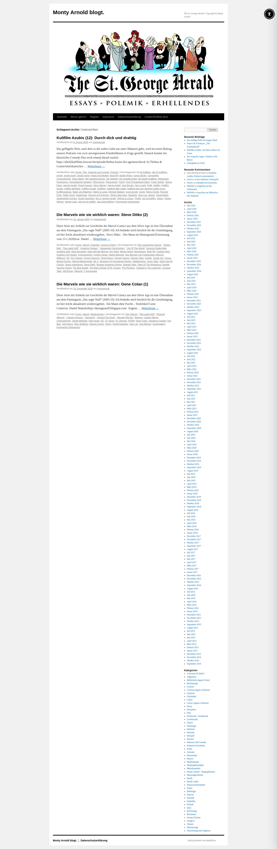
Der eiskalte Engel (128, 179)
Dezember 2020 (194, 418)
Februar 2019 (193, 490)
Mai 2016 (191, 598)
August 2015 (192, 627)
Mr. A (95, 261)
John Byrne (67, 324)
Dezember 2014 (194, 654)
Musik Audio (192, 781)
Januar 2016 (192, 611)
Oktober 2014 (193, 660)
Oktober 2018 (193, 503)
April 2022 (191, 366)
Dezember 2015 (194, 614)
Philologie (191, 791)
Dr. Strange (121, 321)
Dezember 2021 (194, 379)
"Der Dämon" (131, 314)
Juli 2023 (191, 317)
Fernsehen (191, 709)
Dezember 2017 (194, 536)
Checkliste (191, 696)
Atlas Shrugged (78, 251)
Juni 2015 (191, 634)
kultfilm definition (72, 188)
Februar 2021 (193, 412)
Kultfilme (101, 188)
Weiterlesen (96, 166)
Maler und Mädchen (82, 192)
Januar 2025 (192, 258)
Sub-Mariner (145, 324)
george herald (70, 185)
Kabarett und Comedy (98, 172)
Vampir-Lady (71, 202)
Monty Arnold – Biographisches (201, 771)
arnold (60, 175)
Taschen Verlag (64, 268)
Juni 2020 (191, 438)
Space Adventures (74, 264)
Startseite (62, 116)
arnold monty (83, 175)
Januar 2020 (192, 454)
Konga (168, 258)
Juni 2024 (191, 281)
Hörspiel (190, 735)
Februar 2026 (193, 215)
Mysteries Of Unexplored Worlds (115, 261)
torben (160, 198)
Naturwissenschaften (196, 785)
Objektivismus (139, 261)
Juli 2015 (191, 631)
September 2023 (194, 310)
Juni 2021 (191, 398)
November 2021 (194, 382)
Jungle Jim (158, 258)
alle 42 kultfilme (159, 172)
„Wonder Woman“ (125, 317)
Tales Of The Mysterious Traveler (153, 264)
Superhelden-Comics (67, 198)
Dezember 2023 (194, 300)
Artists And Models (100, 175)
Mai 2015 (191, 637)
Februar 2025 (193, 254)
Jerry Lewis (140, 185)
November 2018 (194, 500)
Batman (138, 317)
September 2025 (194, 232)
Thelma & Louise (125, 198)
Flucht (122, 182)
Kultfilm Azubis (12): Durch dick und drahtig (96, 138)
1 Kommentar (90, 271)
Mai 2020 (191, 441)
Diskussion (163, 179)
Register (94, 116)
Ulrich (189, 182)
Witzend (78, 271)
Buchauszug (192, 683)
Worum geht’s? (78, 116)
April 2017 (191, 562)
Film (85, 172)
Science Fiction (108, 245)
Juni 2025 (191, 241)
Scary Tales (152, 261)
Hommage (191, 726)
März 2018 (191, 526)
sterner (151, 195)
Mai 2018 (191, 519)
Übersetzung (192, 827)
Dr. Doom (110, 321)
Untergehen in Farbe (196, 163)
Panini (108, 324)
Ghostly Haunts (122, 258)
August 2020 (192, 431)
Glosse (190, 722)
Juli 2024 (191, 277)
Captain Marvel (151, 317)
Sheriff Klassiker (120, 324)
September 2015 (194, 624)
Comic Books (139, 175)
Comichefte (153, 175)
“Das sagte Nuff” (71, 248)
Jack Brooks (128, 185)
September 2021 (194, 389)
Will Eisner (68, 271)
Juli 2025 (191, 238)
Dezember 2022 (194, 340)
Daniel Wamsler (116, 255)
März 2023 (191, 330)
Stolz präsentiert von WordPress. (202, 840)
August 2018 (192, 510)
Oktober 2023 (193, 307)
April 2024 (191, 287)
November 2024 (194, 264)
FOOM (131, 321)
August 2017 (192, 549)
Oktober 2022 (193, 346)
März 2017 (191, 565)
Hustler (148, 258)
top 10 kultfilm (149, 198)
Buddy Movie (126, 175)
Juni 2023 (191, 320)
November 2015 (194, 618)
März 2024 (191, 290)
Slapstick (132, 195)
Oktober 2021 (193, 385)
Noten (189, 788)
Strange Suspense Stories (109, 264)
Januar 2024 (192, 297)
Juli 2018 (191, 513)
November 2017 (194, 539)
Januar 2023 (192, 336)
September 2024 (194, 271)
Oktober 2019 (193, 464)
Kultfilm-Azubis (89, 188)
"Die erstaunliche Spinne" (149, 245)
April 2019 (191, 483)
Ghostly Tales (137, 258)
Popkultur (95, 245)
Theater (190, 824)
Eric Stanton (77, 258)
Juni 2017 (191, 555)
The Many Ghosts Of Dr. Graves (105, 268)
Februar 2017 (193, 569)
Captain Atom (163, 251)
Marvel (86, 245)
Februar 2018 (193, 529)
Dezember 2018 (194, 497)
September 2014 (194, 663)
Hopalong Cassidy (157, 321)
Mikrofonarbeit (193, 768)
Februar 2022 (193, 372)
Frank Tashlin (157, 182)
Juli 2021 (191, 395)
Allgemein (191, 677)
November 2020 (194, 421)
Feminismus (62, 182)
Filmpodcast (111, 182)
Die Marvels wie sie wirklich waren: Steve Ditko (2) (102, 215)
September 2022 (194, 349)
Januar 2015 (192, 650)
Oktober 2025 (193, 228)
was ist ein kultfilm (87, 202)
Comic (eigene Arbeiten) (198, 703)
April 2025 (191, 248)
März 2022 (191, 369)
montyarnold (99, 142)
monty (142, 192)
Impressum (108, 116)
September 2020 (194, 428)
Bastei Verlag (126, 251)
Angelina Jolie (63, 251)
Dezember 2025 (194, 222)
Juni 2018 (191, 516)
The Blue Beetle (80, 268)
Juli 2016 (191, 591)
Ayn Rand (114, 251)
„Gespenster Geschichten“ (112, 248)
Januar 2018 (192, 533)
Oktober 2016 (193, 582)
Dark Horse (94, 321)
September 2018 (194, 506)
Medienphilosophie (195, 765)
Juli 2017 (191, 552)
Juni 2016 (191, 595)
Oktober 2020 (193, 425)
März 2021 (191, 408)
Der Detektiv (112, 179)
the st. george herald (106, 198)
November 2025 (194, 225)
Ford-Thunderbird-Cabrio (138, 182)
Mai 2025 (191, 245)
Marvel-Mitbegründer (82, 261)
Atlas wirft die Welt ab (97, 251)
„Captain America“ (74, 317)
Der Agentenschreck (95, 179)
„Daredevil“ (90, 317)
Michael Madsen (117, 192)
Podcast (114, 172)
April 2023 (191, 326)
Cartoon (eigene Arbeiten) (198, 690)
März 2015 (191, 644)
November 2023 (194, 304)
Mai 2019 (191, 480)
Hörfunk (190, 732)
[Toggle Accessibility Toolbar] (269, 14)
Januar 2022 (192, 376)
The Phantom (128, 268)
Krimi (189, 749)
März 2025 (191, 251)
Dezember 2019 (194, 457)
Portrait (190, 804)
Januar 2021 (192, 415)
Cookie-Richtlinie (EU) (156, 116)
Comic (78, 172)
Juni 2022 (191, 359)
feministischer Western (81, 182)
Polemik (190, 798)
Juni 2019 (191, 477)
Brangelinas (140, 251)
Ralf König (192, 811)
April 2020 (191, 444)
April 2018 (191, 523)
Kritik (149, 185)
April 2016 (191, 601)
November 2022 (194, 343)
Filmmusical (98, 182)
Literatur (191, 752)
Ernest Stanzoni (92, 258)
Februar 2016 (193, 608)
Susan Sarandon (86, 198)
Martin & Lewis (100, 192)
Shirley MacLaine (118, 195)
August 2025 (192, 235)
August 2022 (192, 353)
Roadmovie (81, 195)
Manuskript (192, 755)
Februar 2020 (193, 451)
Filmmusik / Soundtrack (197, 716)
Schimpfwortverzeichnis (206, 182)
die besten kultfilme (147, 179)
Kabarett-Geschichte (196, 745)
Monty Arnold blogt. (78, 12)
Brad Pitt (114, 175)
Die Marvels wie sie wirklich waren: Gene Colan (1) (102, 284)
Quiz (189, 807)
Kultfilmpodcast (64, 192)
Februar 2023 (193, 333)
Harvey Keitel (114, 185)
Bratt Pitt (151, 251)
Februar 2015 (193, 647)
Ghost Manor (107, 258)
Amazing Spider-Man (156, 248)
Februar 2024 (193, 294)
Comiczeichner (64, 179)
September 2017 (194, 546)
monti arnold (132, 192)
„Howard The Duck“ (105, 317)
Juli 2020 (191, 434)
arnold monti (70, 175)
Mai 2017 (191, 559)
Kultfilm (156, 185)
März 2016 (191, 605)
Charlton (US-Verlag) (67, 255)
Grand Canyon (85, 185)
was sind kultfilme (105, 202)
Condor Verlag (101, 255)
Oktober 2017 (193, 542)
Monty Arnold (152, 192)
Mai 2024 (191, 284)
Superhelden (162, 195)
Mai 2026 (191, 205)
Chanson (191, 693)
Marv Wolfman (81, 324)
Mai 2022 (191, 362)
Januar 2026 (192, 218)
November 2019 (194, 461)
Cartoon (190, 686)
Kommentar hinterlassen (128, 202)
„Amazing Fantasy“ (89, 248)
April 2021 (191, 405)
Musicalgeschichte (195, 775)
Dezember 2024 (194, 261)
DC (68, 258)
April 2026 (191, 209)
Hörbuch (191, 729)
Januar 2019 (192, 493)
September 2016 (194, 585)
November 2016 (194, 578)
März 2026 (191, 212)
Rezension (191, 814)
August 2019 (192, 470)
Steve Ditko (89, 264)
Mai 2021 (191, 402)
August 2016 (192, 588)
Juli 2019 (191, 474)
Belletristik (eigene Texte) (198, 680)
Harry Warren (100, 185)
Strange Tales (129, 264)
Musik (189, 778)
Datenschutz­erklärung (129, 116)
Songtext (191, 821)
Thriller (137, 198)
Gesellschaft (192, 719)
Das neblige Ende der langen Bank (202, 140)
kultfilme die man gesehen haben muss (146, 188)
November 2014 (194, 657)
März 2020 (191, 447)
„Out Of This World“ (135, 248)
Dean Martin (78, 179)
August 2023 (192, 313)
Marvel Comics (64, 261)
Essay (189, 706)
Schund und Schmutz (98, 195)
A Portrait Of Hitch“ (196, 673)
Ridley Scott (69, 195)
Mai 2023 (191, 323)
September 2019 (194, 467)
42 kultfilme (145, 172)
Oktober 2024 (193, 268)
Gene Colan (141, 321)
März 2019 (191, 487)
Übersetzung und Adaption (198, 830)
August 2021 (192, 392)
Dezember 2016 (194, 575)
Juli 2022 (191, 356)
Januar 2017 (192, 572)
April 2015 (191, 641)
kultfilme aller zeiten (116, 188)
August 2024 (192, 274)
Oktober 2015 (193, 621)
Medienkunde (97, 314)
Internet (190, 739)
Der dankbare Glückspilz (208, 179)
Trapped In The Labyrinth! (148, 268)
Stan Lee (142, 195)
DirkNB (190, 186)
